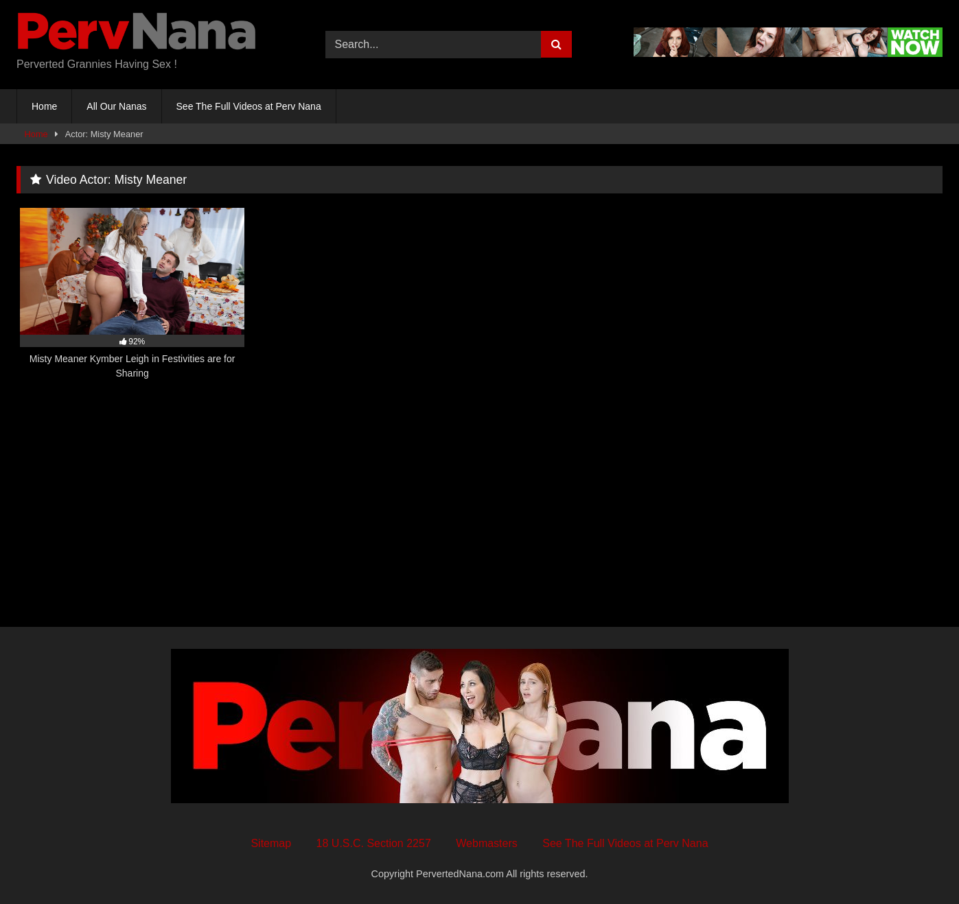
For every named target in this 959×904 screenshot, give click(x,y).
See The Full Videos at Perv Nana (248, 106)
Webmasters (487, 843)
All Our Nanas (116, 106)
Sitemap (271, 843)
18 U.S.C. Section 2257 (373, 843)
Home (44, 106)
